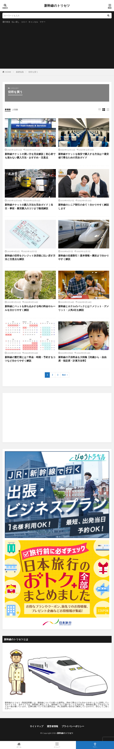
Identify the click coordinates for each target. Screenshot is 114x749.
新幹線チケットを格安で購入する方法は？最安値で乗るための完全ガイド (83, 155)
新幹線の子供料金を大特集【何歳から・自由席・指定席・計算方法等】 (82, 359)
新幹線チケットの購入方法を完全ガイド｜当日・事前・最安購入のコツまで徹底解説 (29, 206)
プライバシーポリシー (73, 726)
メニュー (57, 745)
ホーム (19, 745)
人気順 (15, 109)
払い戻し (15, 22)
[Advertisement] (24, 45)
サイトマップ (36, 726)
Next (64, 375)
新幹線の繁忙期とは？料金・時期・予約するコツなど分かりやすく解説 (30, 359)
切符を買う (33, 72)
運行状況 (6, 22)
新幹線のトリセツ (57, 5)
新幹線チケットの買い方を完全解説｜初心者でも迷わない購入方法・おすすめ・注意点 (30, 155)
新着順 (8, 109)
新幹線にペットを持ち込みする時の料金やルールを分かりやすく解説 (30, 308)
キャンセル (33, 22)
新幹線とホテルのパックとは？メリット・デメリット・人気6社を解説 (83, 308)
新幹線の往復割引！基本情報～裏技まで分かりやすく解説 (83, 257)
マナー (42, 22)
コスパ (24, 22)
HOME (8, 72)
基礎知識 (20, 72)
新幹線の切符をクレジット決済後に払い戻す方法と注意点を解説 (30, 257)
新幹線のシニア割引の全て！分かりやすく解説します (83, 206)
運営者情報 (52, 726)
